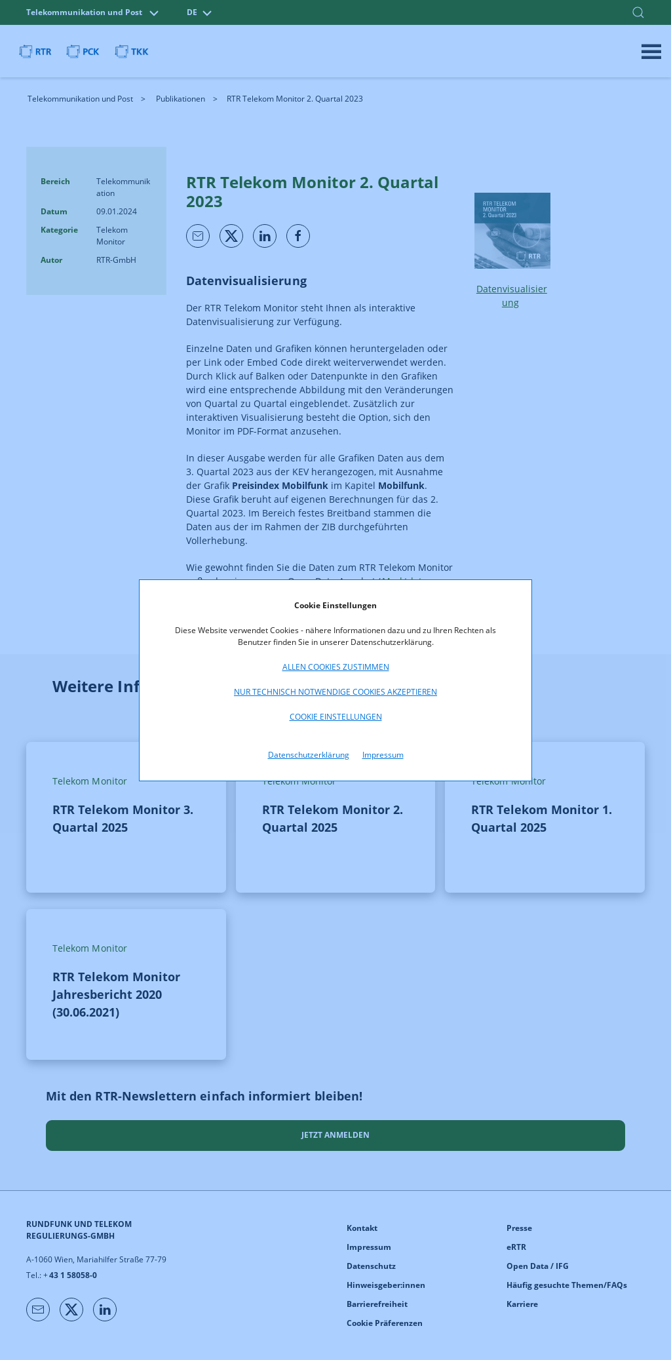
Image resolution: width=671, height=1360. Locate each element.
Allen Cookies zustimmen (335, 666)
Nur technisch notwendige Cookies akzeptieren (335, 691)
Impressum (383, 754)
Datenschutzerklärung (308, 754)
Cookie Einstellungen (336, 716)
